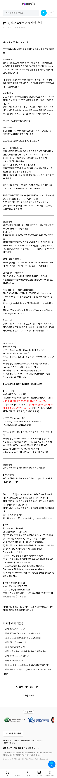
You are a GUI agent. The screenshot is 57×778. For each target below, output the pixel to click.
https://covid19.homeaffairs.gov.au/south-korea (29, 518)
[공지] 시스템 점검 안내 (14, 660)
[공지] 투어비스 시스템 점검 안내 (17, 656)
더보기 (5, 674)
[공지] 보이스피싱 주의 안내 (15, 629)
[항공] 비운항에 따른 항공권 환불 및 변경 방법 (23, 638)
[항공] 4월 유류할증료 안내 (15, 647)
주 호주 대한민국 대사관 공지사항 (16, 120)
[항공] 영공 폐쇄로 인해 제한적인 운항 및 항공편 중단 (25, 651)
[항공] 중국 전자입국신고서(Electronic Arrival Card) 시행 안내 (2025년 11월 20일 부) (29, 669)
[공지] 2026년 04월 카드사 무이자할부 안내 (22, 633)
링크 (16, 148)
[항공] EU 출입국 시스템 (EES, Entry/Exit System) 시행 (27, 665)
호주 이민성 (19, 606)
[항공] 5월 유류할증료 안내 (15, 642)
